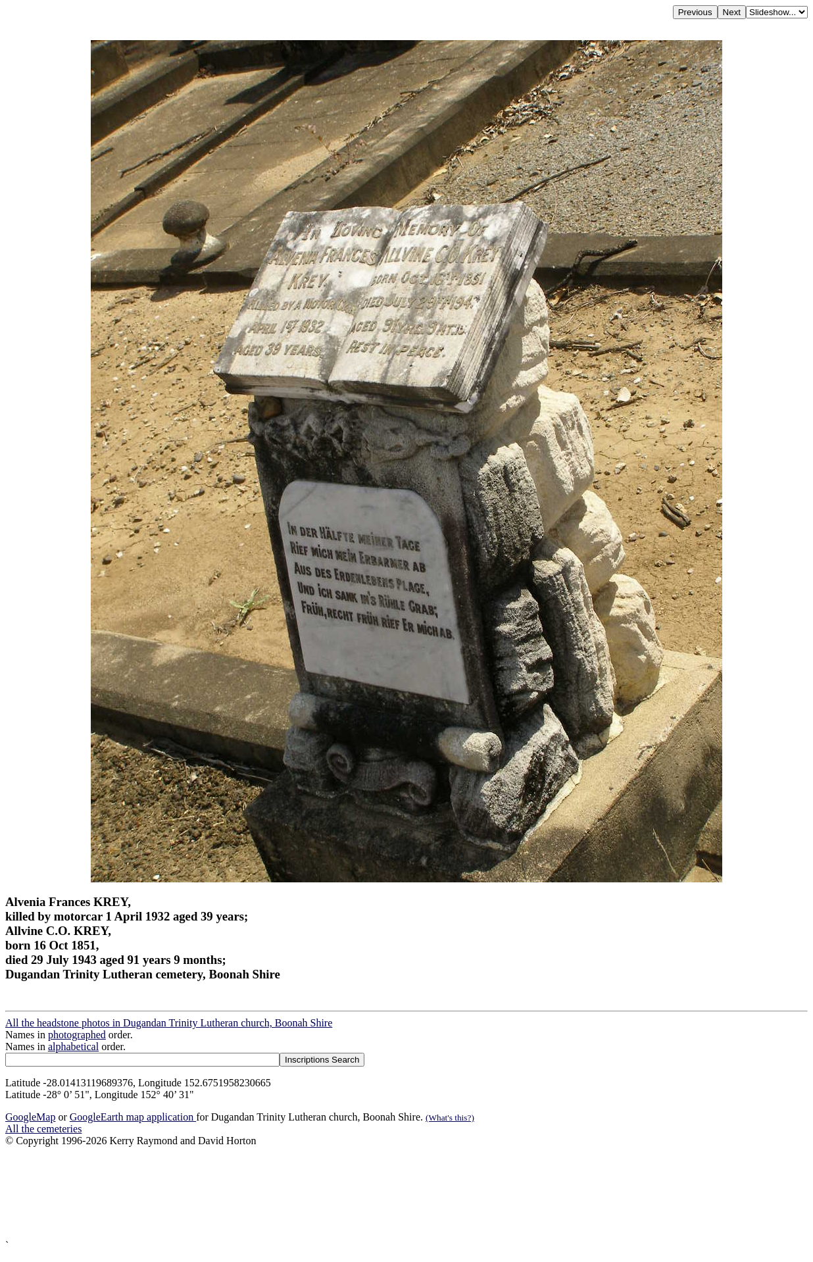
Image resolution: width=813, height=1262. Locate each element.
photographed (77, 1034)
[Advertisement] (400, 1193)
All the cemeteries (43, 1128)
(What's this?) (450, 1118)
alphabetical (73, 1046)
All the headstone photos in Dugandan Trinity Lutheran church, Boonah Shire (168, 1022)
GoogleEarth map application (133, 1117)
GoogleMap (30, 1117)
